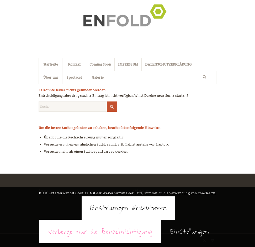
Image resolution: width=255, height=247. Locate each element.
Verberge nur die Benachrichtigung (100, 231)
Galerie (98, 77)
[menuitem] (204, 77)
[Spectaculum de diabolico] (127, 29)
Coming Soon (100, 64)
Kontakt (74, 64)
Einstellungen (189, 231)
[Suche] (204, 77)
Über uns (50, 77)
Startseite (50, 64)
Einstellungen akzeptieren (128, 208)
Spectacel (74, 77)
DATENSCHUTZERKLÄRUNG (168, 64)
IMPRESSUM (128, 64)
